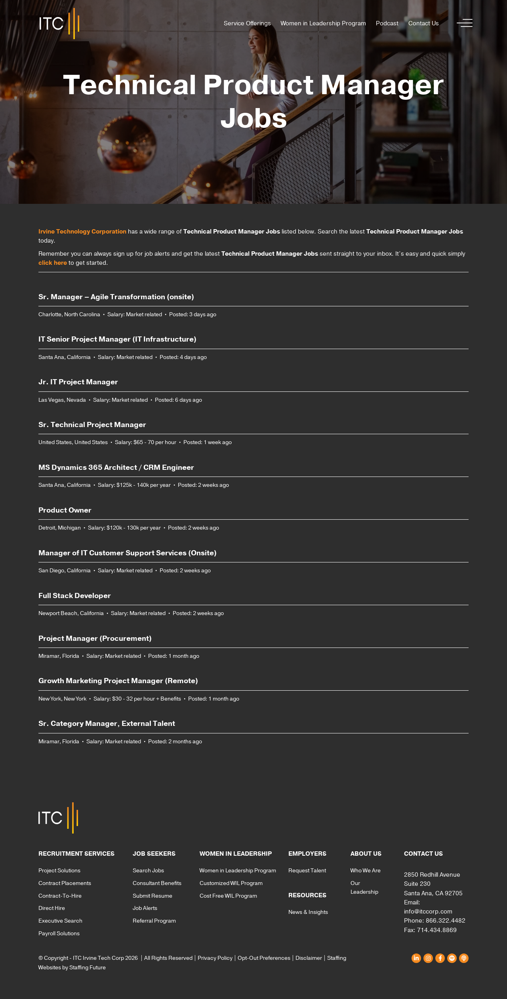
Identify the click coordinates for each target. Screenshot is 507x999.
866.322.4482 (445, 921)
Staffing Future (87, 967)
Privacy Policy (215, 958)
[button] (463, 23)
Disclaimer (308, 958)
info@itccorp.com (428, 911)
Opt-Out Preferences (264, 958)
